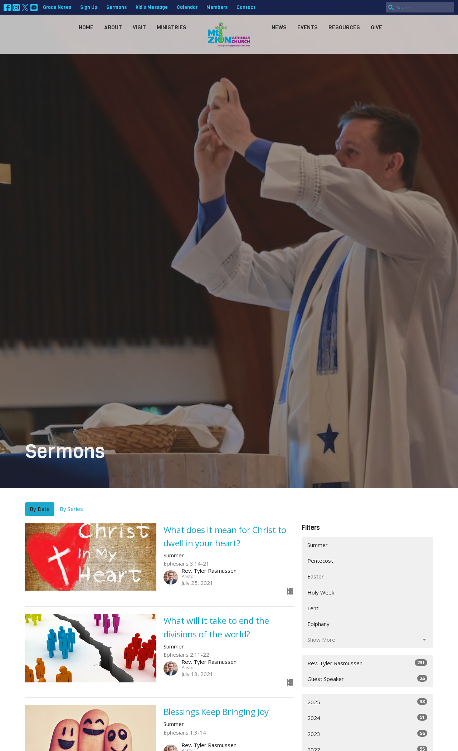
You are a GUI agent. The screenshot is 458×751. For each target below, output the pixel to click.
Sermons (116, 7)
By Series (71, 508)
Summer (317, 544)
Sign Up (88, 7)
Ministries (171, 27)
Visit (139, 27)
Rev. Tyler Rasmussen (367, 663)
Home (86, 27)
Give (376, 27)
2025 (367, 702)
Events (307, 27)
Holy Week (320, 592)
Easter (315, 576)
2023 (367, 733)
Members (217, 7)
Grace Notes (57, 7)
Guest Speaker (367, 678)
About (113, 27)
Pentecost (320, 560)
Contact (246, 7)
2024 (367, 717)
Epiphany (318, 623)
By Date (40, 508)
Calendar (187, 7)
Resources (344, 27)
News (279, 27)
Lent (312, 608)
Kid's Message (152, 7)
